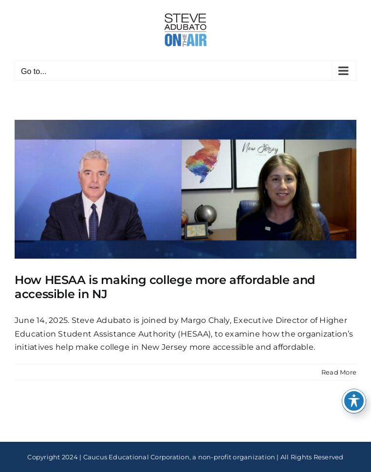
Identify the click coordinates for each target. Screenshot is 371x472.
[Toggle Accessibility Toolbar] (354, 401)
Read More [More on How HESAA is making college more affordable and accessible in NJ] (338, 372)
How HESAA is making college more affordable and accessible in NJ (165, 287)
